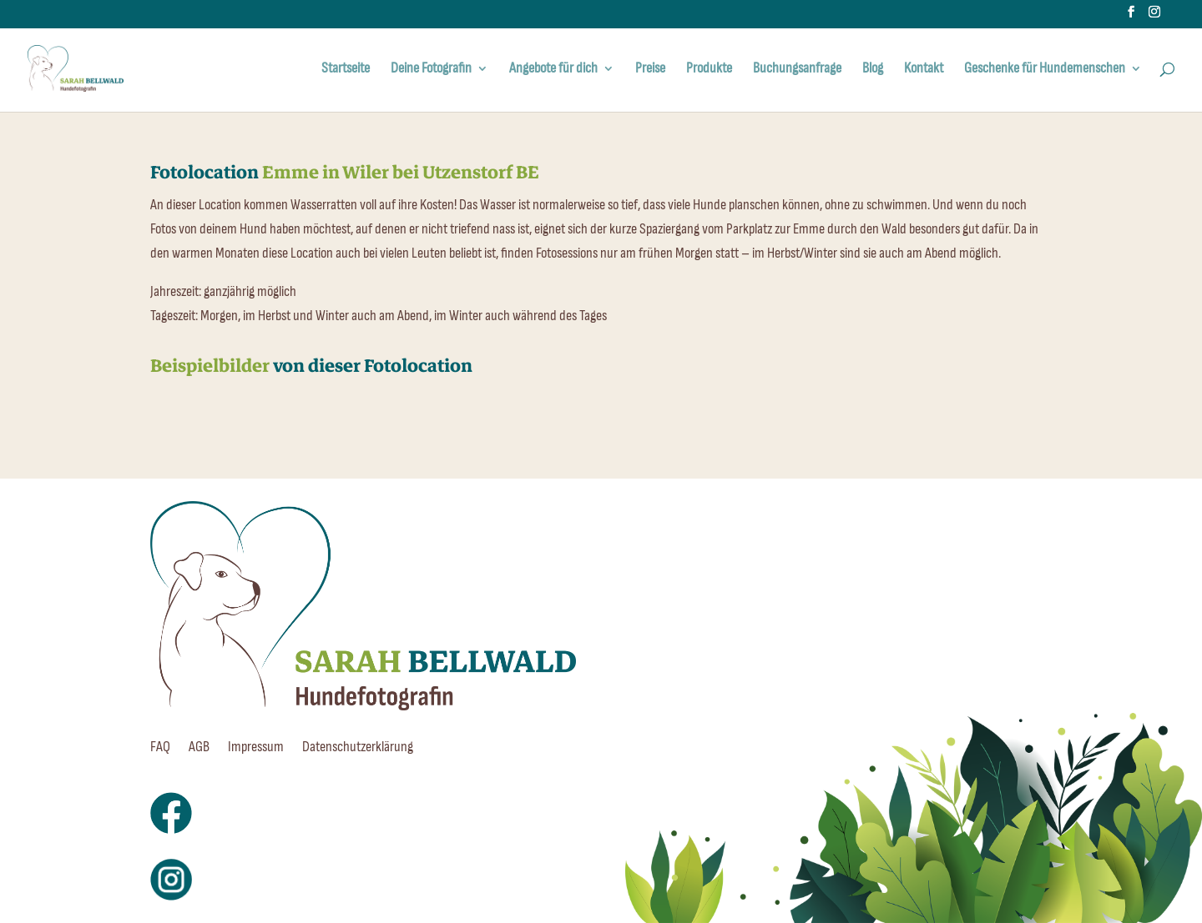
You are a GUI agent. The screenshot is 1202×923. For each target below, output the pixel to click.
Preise (650, 70)
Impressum (256, 748)
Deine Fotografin (431, 70)
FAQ (160, 748)
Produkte (709, 70)
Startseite (345, 70)
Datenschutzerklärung (357, 748)
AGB (199, 748)
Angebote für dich (553, 70)
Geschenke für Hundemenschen (1044, 70)
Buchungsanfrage (797, 70)
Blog (872, 70)
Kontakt (923, 70)
